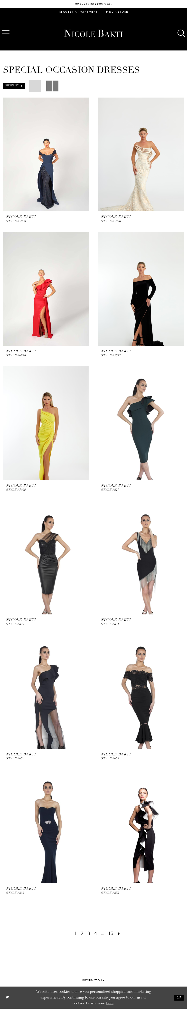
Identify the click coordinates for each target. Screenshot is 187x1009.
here (109, 1003)
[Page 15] (111, 934)
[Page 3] (89, 934)
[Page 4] (95, 934)
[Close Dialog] (7, 997)
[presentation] (46, 155)
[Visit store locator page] (117, 12)
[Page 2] (82, 934)
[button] (14, 86)
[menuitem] (78, 12)
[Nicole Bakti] (93, 33)
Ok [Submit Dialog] (179, 997)
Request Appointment (93, 3)
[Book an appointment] (78, 12)
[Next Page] (119, 934)
